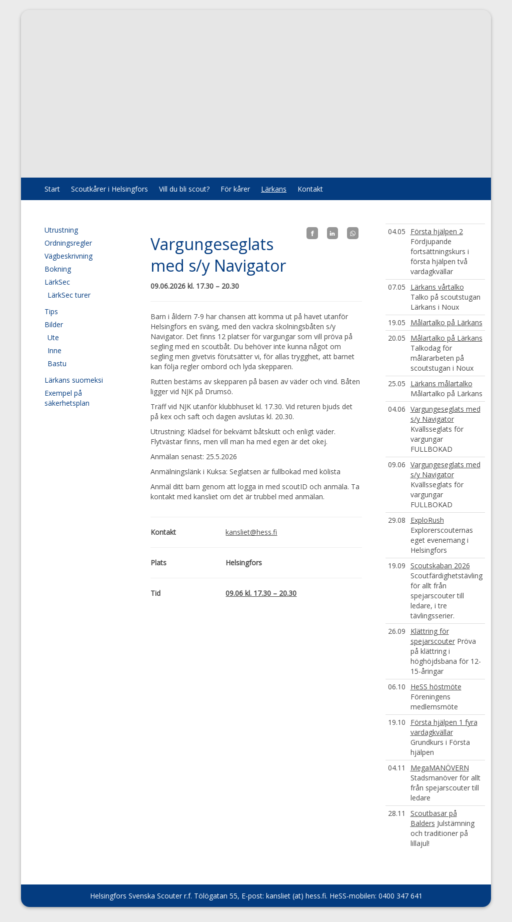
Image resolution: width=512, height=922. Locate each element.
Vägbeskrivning (68, 256)
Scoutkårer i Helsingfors (109, 189)
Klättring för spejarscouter (432, 636)
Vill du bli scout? (184, 189)
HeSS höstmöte (436, 686)
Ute (53, 337)
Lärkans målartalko (441, 383)
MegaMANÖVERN (439, 767)
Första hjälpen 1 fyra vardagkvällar (444, 727)
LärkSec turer (69, 295)
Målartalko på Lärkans (446, 322)
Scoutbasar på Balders (433, 818)
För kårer (235, 189)
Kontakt (310, 189)
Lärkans (273, 189)
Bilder (53, 324)
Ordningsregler (68, 243)
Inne (55, 350)
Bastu (57, 363)
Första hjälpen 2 (436, 231)
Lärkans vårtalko (437, 287)
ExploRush (427, 520)
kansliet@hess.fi (251, 532)
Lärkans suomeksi (73, 380)
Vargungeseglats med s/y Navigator (445, 414)
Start (52, 189)
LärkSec (57, 282)
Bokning (57, 269)
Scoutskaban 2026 (440, 565)
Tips (51, 311)
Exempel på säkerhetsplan (67, 398)
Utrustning (61, 230)
